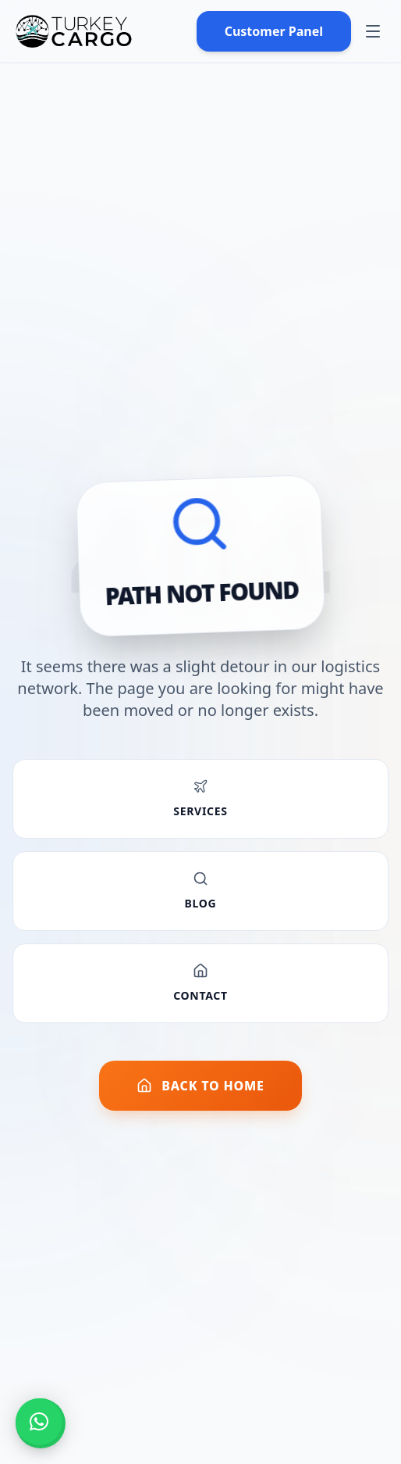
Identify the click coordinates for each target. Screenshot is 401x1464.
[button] (39, 1421)
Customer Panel (274, 31)
